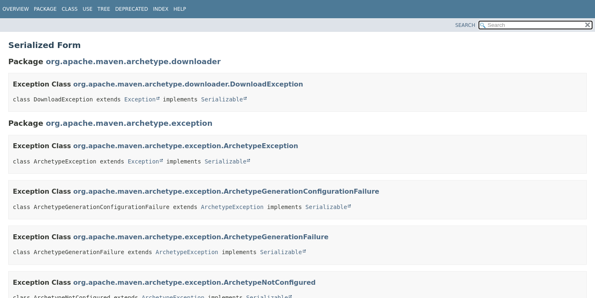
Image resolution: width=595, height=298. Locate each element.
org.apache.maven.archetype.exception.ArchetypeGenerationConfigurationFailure (226, 191)
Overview (15, 9)
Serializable (222, 99)
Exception (140, 99)
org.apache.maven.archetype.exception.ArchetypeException (185, 146)
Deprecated (131, 9)
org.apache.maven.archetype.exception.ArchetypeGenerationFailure (200, 237)
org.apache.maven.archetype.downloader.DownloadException (188, 84)
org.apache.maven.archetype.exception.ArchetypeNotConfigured (194, 282)
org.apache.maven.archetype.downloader (133, 61)
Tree (104, 9)
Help (180, 9)
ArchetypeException (232, 207)
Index (161, 9)
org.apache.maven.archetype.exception (129, 123)
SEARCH (465, 25)
